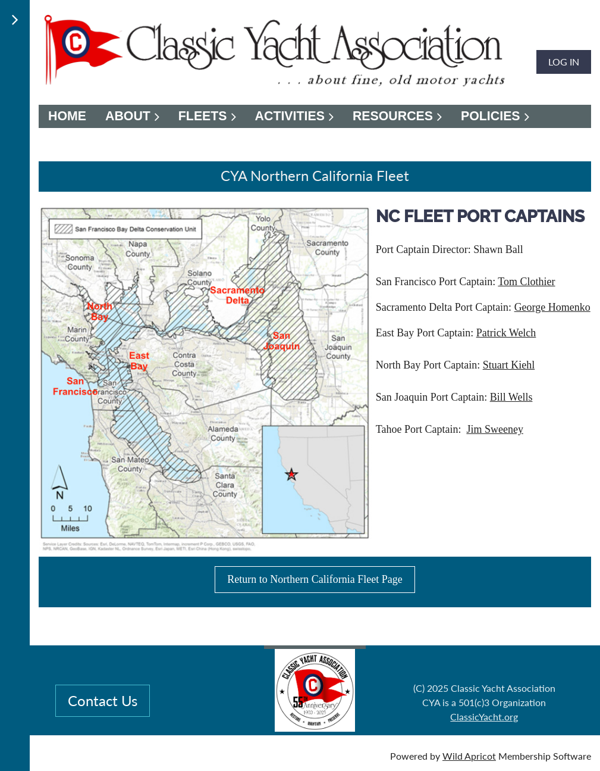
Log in (563, 61)
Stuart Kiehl (509, 365)
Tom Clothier (526, 282)
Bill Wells (511, 397)
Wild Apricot (469, 755)
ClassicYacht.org (484, 716)
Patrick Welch (506, 333)
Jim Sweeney (494, 429)
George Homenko (552, 307)
